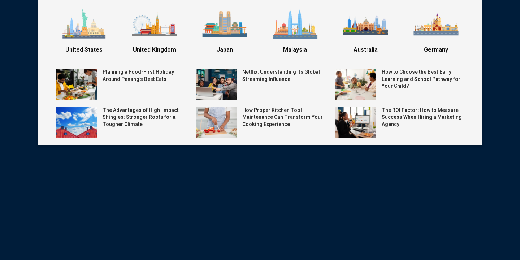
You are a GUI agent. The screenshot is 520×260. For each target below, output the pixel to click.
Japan (225, 49)
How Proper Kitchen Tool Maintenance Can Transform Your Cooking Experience (282, 117)
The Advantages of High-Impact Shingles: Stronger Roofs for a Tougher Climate (141, 117)
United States (84, 49)
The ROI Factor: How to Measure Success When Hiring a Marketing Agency (422, 117)
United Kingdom (154, 49)
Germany (436, 49)
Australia (366, 49)
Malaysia (295, 49)
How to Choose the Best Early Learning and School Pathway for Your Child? (421, 79)
